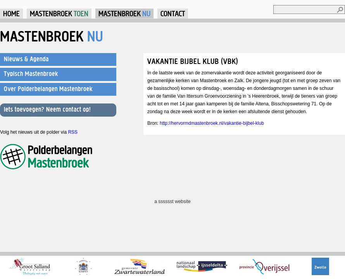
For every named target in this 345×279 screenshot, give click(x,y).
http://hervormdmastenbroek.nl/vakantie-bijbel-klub (212, 123)
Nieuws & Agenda (26, 58)
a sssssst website (172, 201)
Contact (172, 13)
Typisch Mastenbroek (31, 73)
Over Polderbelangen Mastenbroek (48, 88)
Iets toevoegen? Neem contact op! (47, 109)
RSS (73, 132)
